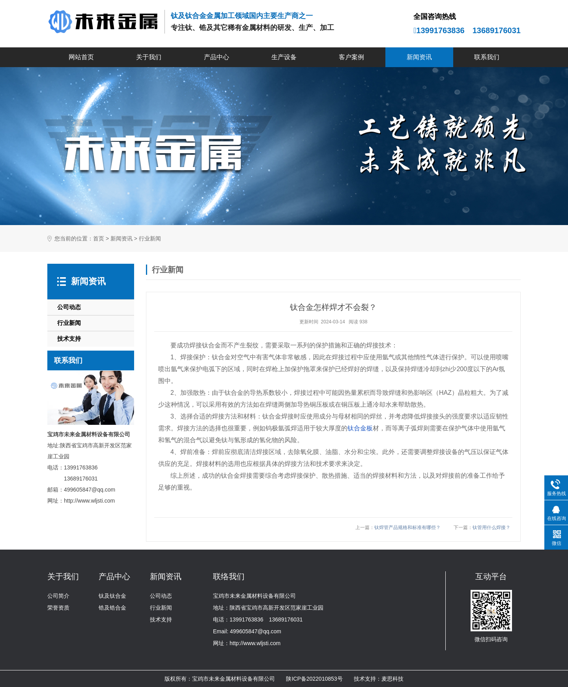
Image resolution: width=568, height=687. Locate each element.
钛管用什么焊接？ (491, 527)
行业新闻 (150, 239)
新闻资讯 (419, 57)
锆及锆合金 (112, 607)
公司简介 (58, 596)
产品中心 (216, 57)
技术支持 (69, 338)
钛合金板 (360, 428)
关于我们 (148, 57)
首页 (98, 239)
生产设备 (284, 57)
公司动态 (69, 307)
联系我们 (486, 57)
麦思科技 (392, 679)
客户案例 (351, 57)
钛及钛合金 (112, 596)
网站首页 (81, 57)
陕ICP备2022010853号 (314, 679)
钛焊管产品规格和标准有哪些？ (407, 527)
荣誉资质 (58, 607)
